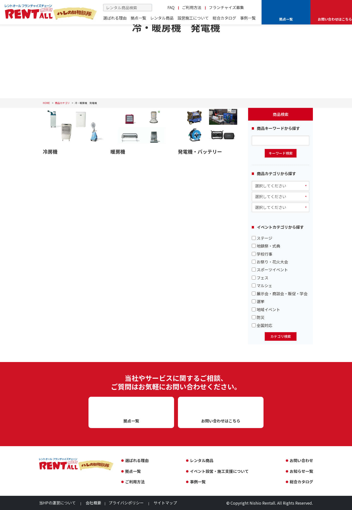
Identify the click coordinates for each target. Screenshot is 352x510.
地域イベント (266, 309)
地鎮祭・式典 (266, 246)
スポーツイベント (270, 269)
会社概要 (93, 503)
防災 (258, 317)
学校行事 (262, 254)
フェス (260, 278)
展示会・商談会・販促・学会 (280, 293)
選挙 (258, 301)
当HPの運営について (57, 503)
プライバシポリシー (126, 503)
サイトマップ (165, 503)
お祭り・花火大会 (270, 262)
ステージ (262, 238)
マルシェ (262, 285)
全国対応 (262, 325)
